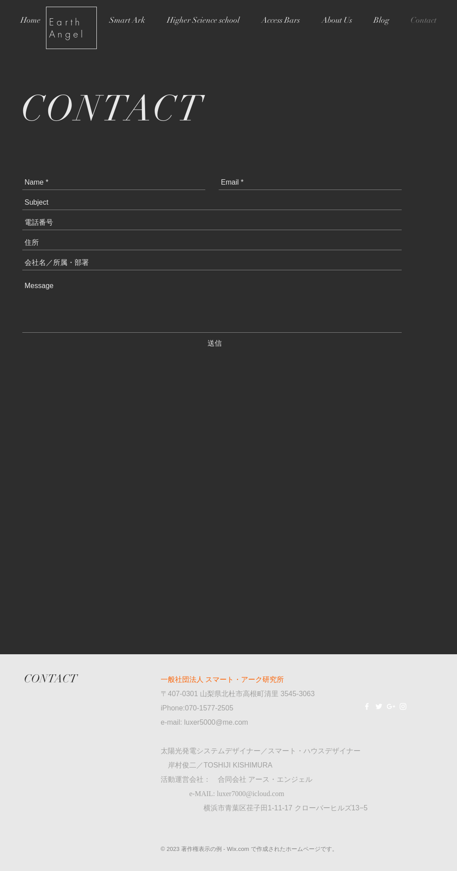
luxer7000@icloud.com (250, 793)
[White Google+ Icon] (390, 706)
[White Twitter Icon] (378, 706)
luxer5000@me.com (216, 722)
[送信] (215, 343)
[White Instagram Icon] (403, 706)
